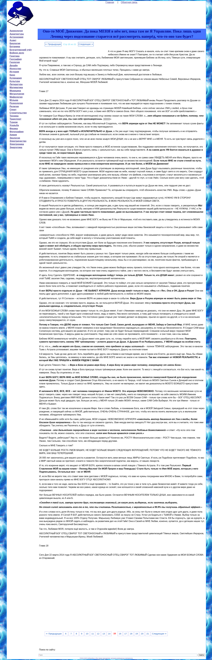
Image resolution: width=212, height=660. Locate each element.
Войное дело (17, 53)
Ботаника (15, 46)
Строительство (18, 113)
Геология (15, 62)
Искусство (15, 68)
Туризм (14, 122)
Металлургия (17, 94)
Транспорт (15, 119)
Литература (16, 84)
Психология (16, 103)
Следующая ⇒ (86, 44)
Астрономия (16, 37)
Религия (14, 106)
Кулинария (16, 78)
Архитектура (17, 34)
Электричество (18, 141)
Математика (16, 87)
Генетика (14, 56)
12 (98, 633)
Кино (12, 75)
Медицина (15, 91)
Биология (15, 43)
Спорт (13, 109)
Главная (110, 2)
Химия (13, 135)
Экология (15, 138)
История (14, 72)
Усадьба (14, 125)
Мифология (16, 97)
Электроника (17, 144)
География (16, 59)
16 (120, 633)
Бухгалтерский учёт (21, 50)
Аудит (13, 40)
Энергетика (16, 147)
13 (103, 633)
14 (109, 633)
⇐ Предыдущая (53, 44)
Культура (15, 81)
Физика (14, 128)
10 (87, 633)
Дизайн (14, 65)
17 (125, 633)
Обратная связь (129, 2)
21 (147, 633)
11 (92, 633)
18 (131, 633)
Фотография (16, 131)
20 (142, 633)
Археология (16, 31)
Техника (14, 116)
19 (136, 633)
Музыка (14, 100)
